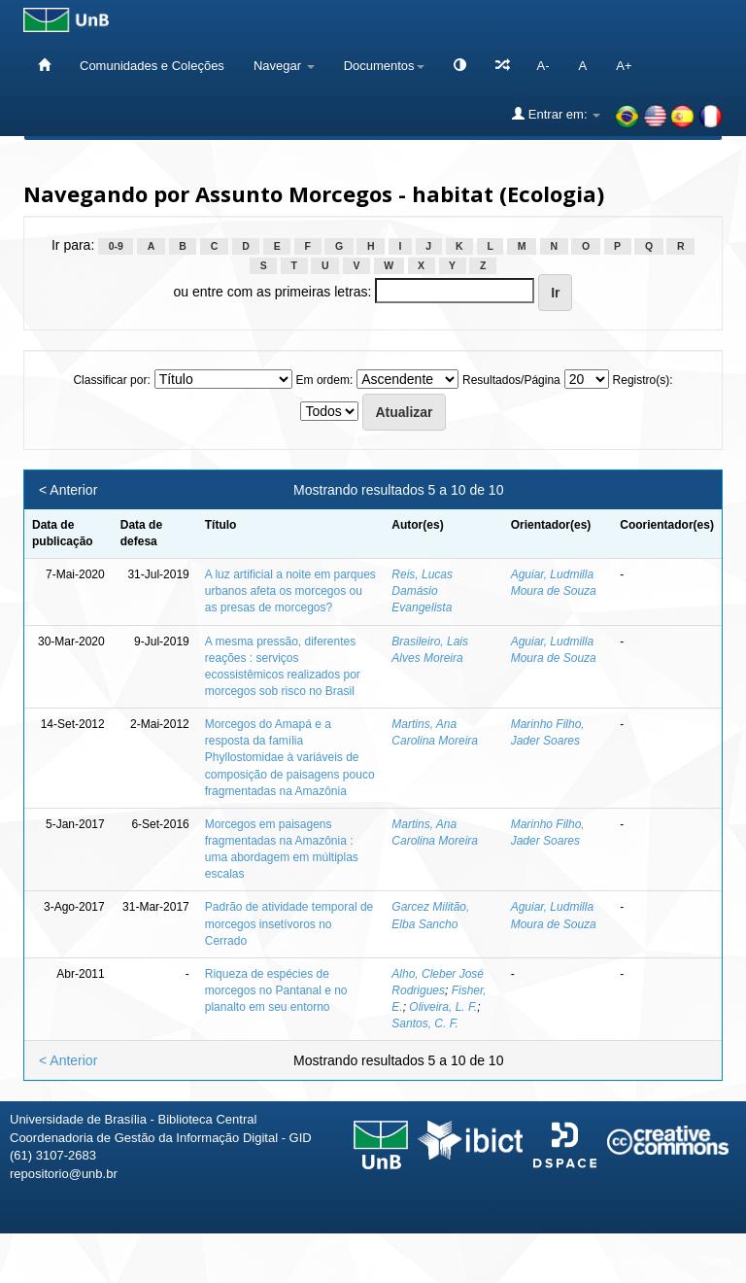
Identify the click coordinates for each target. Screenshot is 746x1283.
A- (543, 65)
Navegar (284, 65)
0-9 (116, 246)
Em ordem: (325, 380)
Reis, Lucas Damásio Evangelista (422, 591)
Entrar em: (556, 113)
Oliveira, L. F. (443, 1007)
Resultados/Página (511, 380)
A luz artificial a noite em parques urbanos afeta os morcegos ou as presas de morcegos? (290, 591)
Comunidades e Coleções (152, 65)
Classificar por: (111, 380)
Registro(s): (643, 380)
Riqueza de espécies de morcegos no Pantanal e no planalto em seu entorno (276, 990)
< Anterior (68, 490)
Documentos (384, 65)
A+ (623, 65)
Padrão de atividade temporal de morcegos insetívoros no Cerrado (289, 923)
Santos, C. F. (424, 1023)
